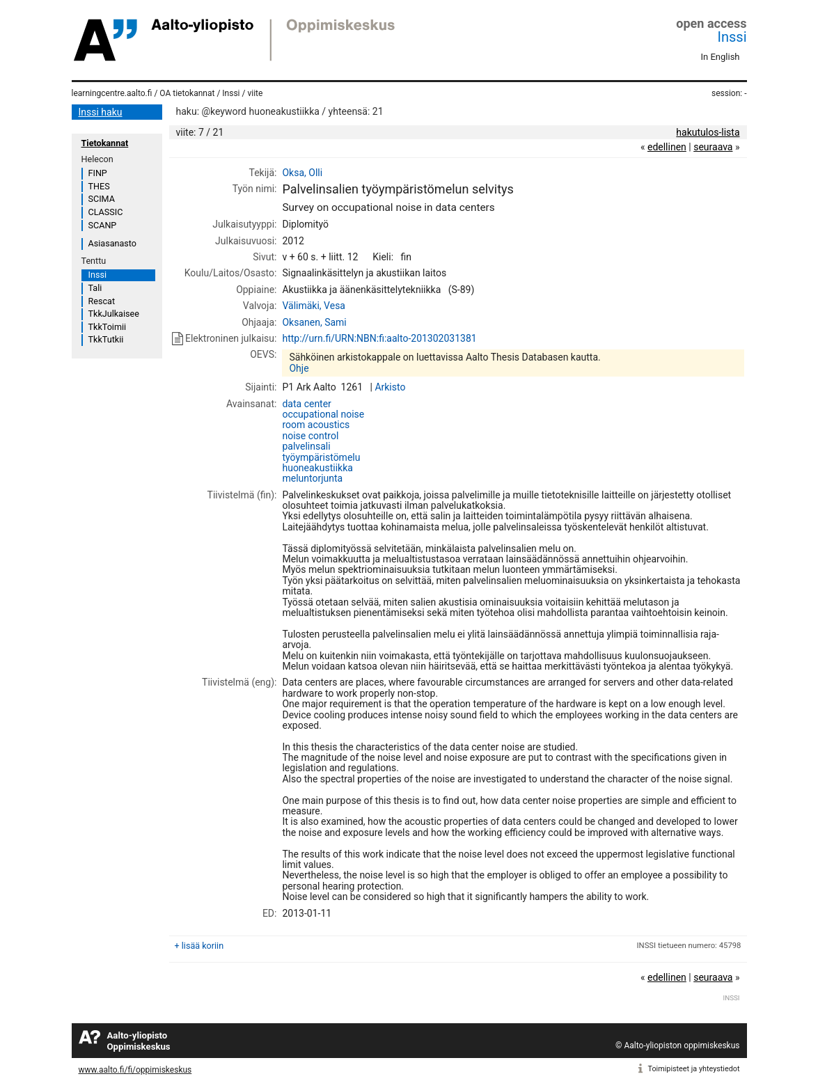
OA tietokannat (186, 93)
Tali (95, 288)
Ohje (298, 368)
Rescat (102, 301)
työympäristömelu (321, 457)
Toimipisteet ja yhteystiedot (694, 1068)
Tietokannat (105, 143)
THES (99, 186)
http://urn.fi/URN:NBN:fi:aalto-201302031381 (379, 338)
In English (720, 57)
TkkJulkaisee (113, 313)
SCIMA (101, 199)
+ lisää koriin (199, 945)
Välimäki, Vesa (313, 305)
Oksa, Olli (302, 172)
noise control (310, 435)
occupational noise (323, 414)
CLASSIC (105, 212)
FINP (97, 173)
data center (306, 403)
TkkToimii (107, 327)
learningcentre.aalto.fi (112, 93)
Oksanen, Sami (314, 322)
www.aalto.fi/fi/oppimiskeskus (135, 1070)
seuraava (712, 146)
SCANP (102, 225)
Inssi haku (101, 112)
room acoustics (315, 424)
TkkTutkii (106, 339)
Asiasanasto (112, 243)
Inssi (732, 37)
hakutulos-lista (707, 132)
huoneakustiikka (317, 467)
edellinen (666, 146)
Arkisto (390, 387)
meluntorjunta (312, 478)
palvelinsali (306, 446)
